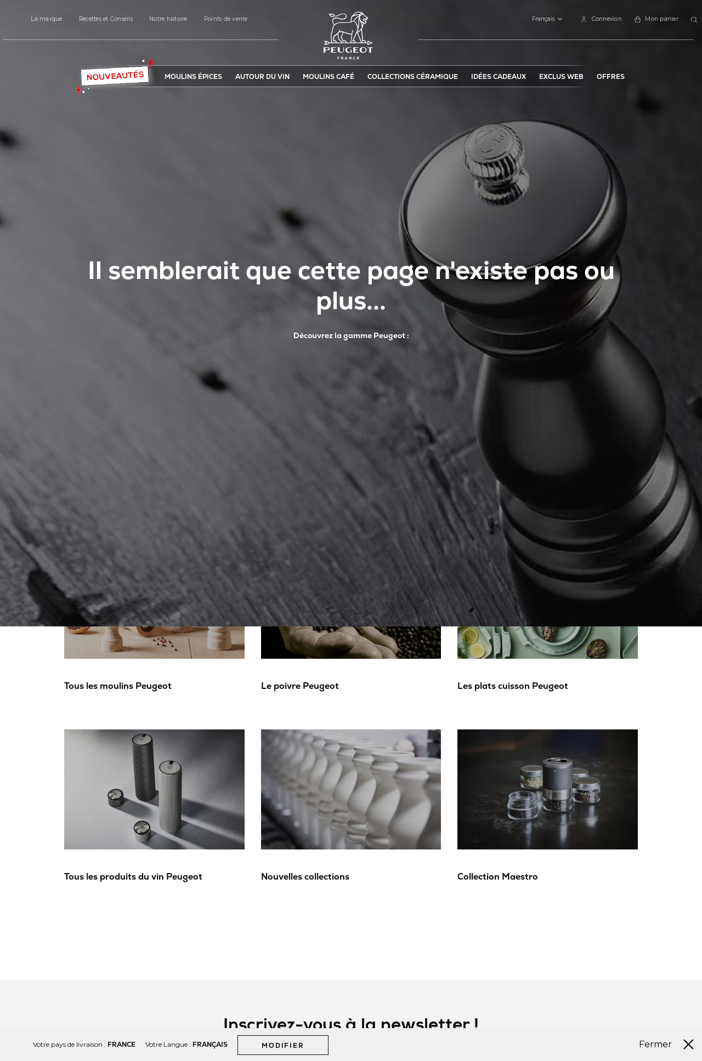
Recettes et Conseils (106, 18)
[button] (547, 19)
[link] (601, 19)
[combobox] (695, 20)
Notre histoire (168, 18)
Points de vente (226, 18)
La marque (46, 18)
